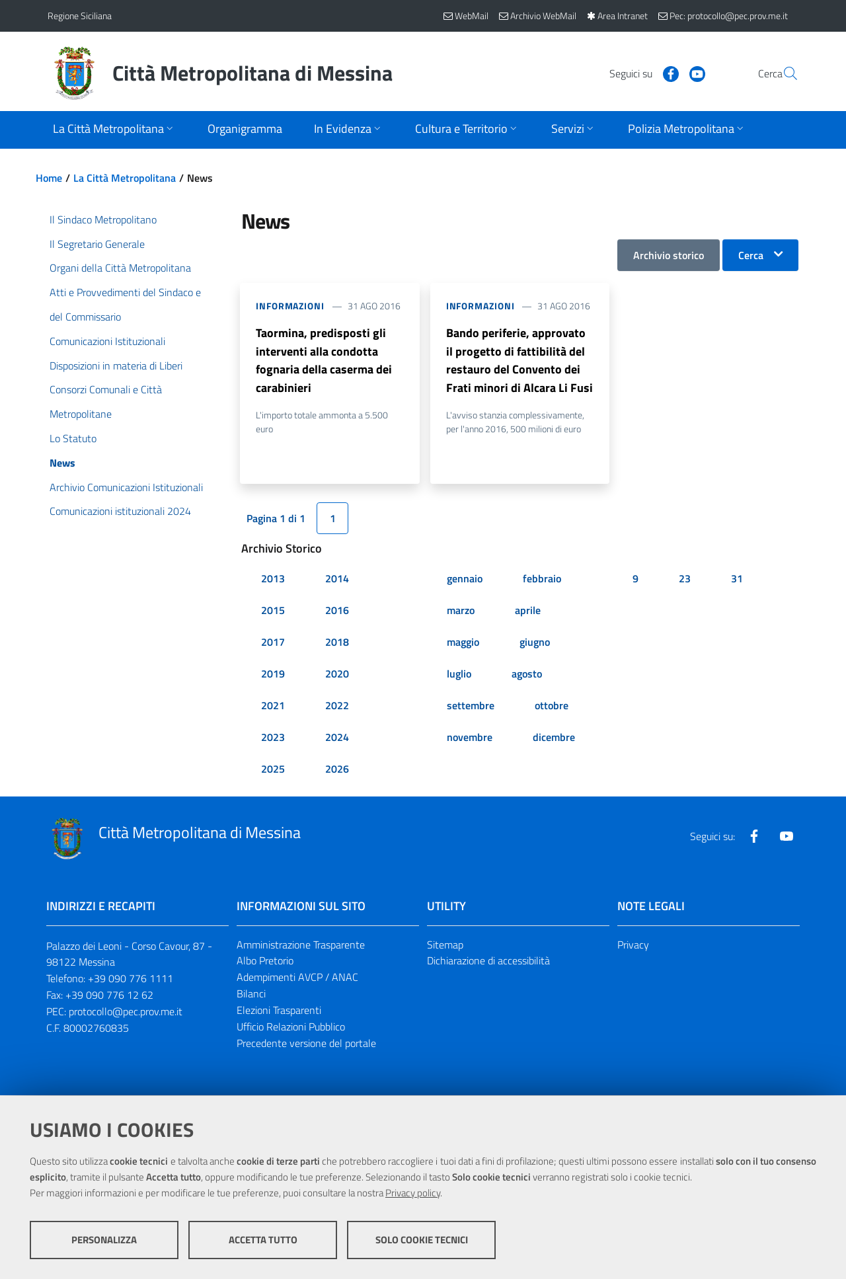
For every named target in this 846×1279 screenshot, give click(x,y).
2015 (273, 611)
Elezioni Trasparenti (279, 1011)
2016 (337, 611)
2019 (273, 674)
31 (737, 579)
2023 (273, 738)
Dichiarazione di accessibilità (488, 962)
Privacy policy (412, 1192)
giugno (534, 642)
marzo (461, 611)
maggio (463, 642)
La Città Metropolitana (124, 178)
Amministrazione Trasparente (301, 945)
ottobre (551, 706)
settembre (470, 706)
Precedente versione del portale (306, 1044)
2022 (337, 706)
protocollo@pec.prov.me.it (125, 1013)
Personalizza (104, 1239)
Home (49, 178)
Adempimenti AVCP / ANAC (297, 978)
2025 (273, 769)
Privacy (633, 945)
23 (685, 579)
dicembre (554, 738)
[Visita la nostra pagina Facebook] (639, 73)
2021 (273, 706)
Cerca (750, 255)
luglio (459, 674)
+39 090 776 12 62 (109, 996)
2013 (273, 579)
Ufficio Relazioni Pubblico (291, 1027)
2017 (273, 642)
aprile (528, 611)
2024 (337, 738)
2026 (337, 769)
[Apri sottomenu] (114, 130)
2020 (337, 674)
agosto (527, 674)
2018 (337, 642)
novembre (469, 738)
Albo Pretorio (265, 962)
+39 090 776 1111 (130, 980)
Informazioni (290, 306)
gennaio (464, 579)
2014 (337, 579)
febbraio (542, 579)
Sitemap (445, 945)
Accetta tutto (263, 1239)
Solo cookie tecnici (421, 1239)
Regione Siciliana (80, 15)
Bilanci (251, 995)
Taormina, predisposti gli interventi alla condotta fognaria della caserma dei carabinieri (324, 360)
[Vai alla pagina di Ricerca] (782, 73)
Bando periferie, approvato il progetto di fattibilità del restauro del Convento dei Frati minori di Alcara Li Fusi (519, 360)
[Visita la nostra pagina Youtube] (665, 73)
